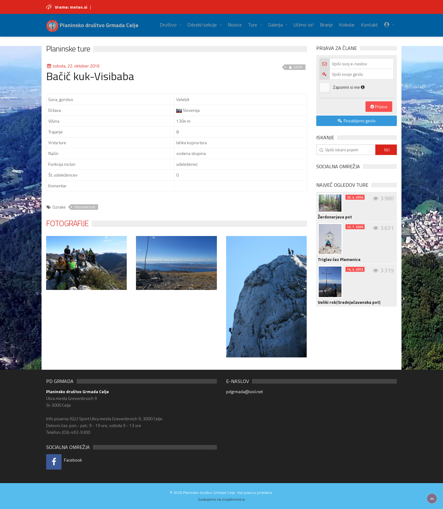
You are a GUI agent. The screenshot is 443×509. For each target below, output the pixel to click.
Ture (252, 24)
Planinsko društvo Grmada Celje (92, 25)
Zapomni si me (349, 87)
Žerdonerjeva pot (335, 217)
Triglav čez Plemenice (339, 259)
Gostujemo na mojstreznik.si (221, 499)
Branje (326, 24)
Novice (235, 24)
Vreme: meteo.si (71, 7)
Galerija (275, 24)
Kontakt (369, 24)
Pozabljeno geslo (356, 120)
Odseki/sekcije (202, 24)
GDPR (295, 67)
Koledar (347, 24)
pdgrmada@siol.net (244, 391)
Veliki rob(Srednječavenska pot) (349, 302)
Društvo (168, 24)
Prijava (378, 106)
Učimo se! (303, 24)
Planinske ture (68, 49)
